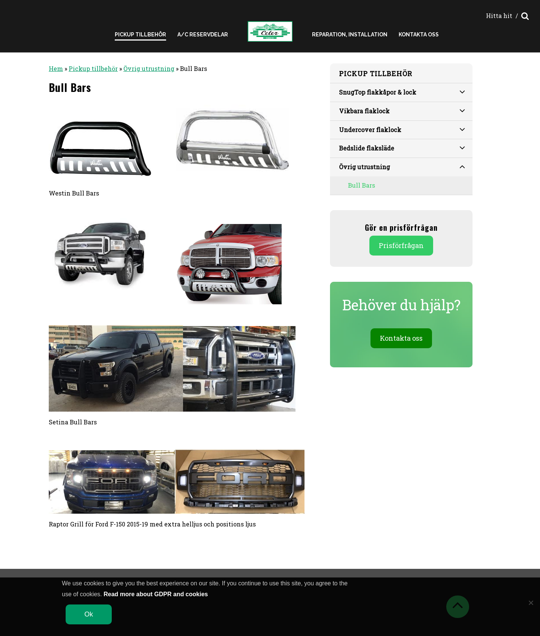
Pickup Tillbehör (140, 35)
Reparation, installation (349, 35)
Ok (88, 614)
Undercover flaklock (402, 129)
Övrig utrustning (148, 68)
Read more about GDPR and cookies (156, 594)
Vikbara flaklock (402, 110)
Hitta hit (499, 16)
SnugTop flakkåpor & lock (402, 91)
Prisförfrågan (401, 245)
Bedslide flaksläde (402, 147)
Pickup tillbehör (93, 68)
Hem (56, 68)
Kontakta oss (419, 35)
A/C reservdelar (202, 35)
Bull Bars (361, 185)
